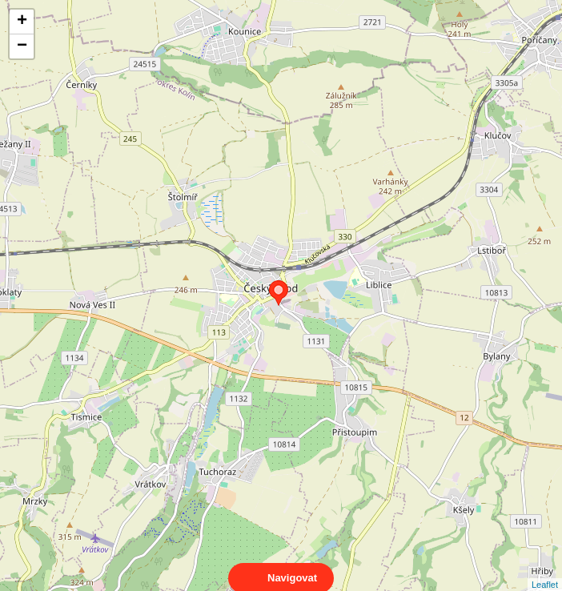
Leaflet (545, 570)
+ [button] (22, 22)
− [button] (22, 46)
